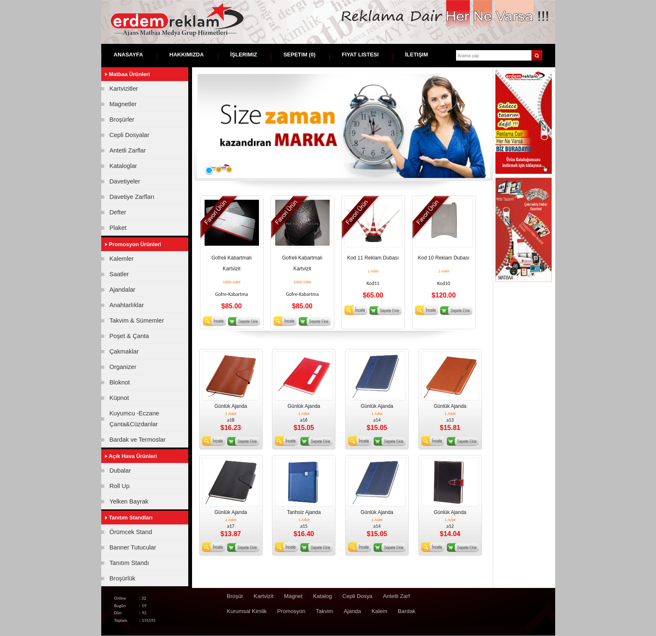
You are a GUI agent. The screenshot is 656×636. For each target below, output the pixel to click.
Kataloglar (123, 166)
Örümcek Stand (131, 532)
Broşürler (122, 119)
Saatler (119, 274)
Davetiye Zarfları (132, 196)
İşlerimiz (243, 54)
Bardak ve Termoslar (138, 439)
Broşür (235, 596)
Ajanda (352, 611)
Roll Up (120, 486)
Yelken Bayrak (129, 501)
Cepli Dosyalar (129, 135)
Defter (118, 212)
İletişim (416, 54)
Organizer (123, 367)
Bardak (406, 611)
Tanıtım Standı (129, 563)
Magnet (293, 596)
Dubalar (120, 470)
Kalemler (122, 258)
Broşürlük (123, 578)
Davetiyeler (125, 181)
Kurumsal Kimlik (247, 611)
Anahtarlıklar (127, 305)
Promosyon (291, 611)
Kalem (379, 611)
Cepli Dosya (357, 596)
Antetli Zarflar (128, 150)
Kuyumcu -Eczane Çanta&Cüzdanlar (134, 418)
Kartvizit (263, 596)
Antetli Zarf (396, 596)
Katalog (322, 596)
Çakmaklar (124, 351)
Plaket (118, 227)
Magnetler (123, 104)
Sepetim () (299, 54)
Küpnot (119, 397)
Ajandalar (123, 289)
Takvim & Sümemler (137, 320)
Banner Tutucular (133, 547)
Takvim (324, 611)
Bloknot (120, 382)
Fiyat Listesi (360, 54)
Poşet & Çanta (129, 336)
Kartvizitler (124, 88)
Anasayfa (128, 54)
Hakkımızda (186, 54)
